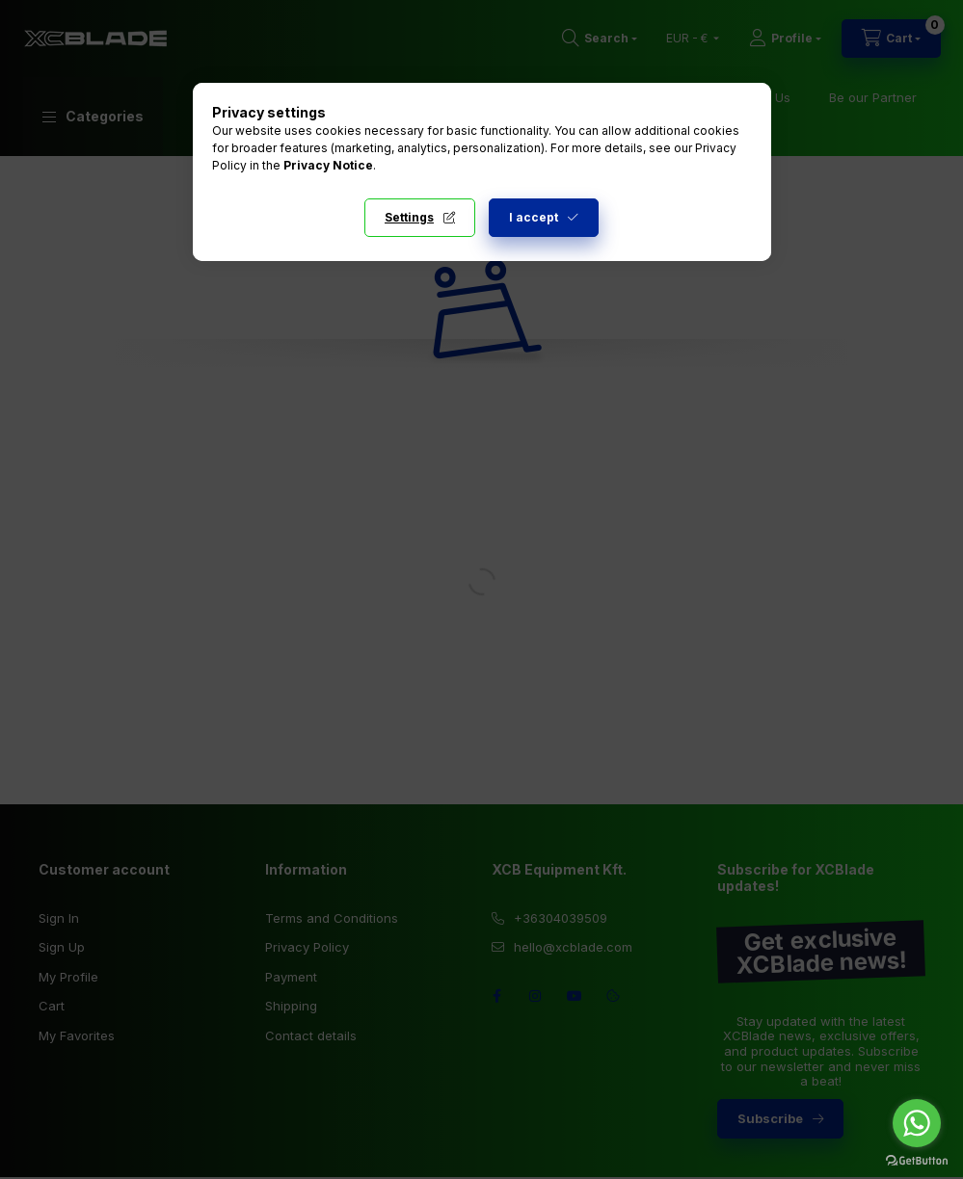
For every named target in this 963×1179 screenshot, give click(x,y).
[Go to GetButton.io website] (917, 1160)
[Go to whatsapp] (917, 1123)
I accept (533, 217)
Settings (409, 217)
